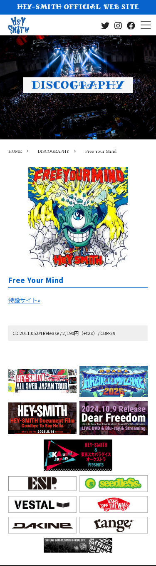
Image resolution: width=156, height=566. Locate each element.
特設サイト (24, 300)
